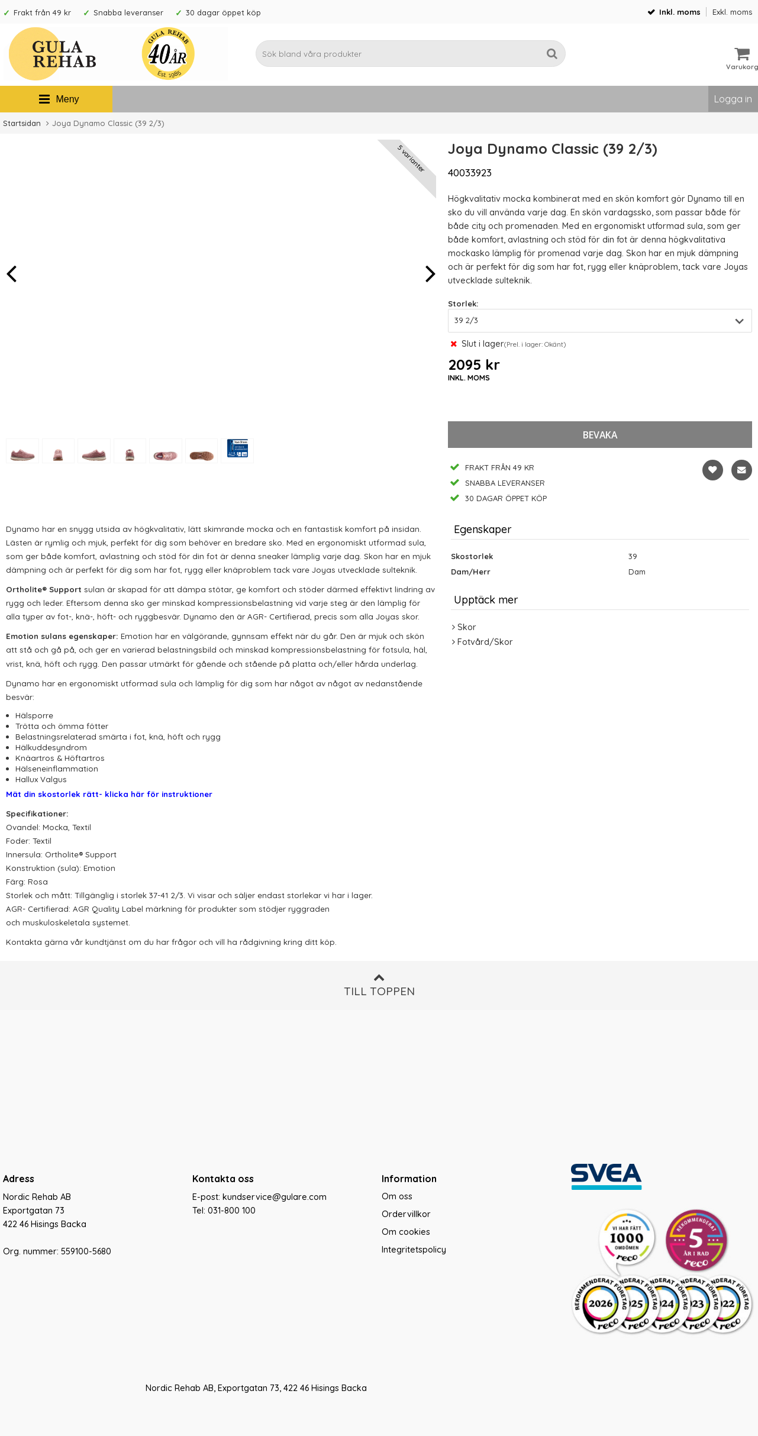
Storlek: (463, 303)
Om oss (397, 1196)
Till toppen (379, 985)
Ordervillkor (406, 1214)
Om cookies (406, 1232)
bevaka (600, 434)
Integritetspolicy (414, 1249)
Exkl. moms (732, 12)
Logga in (733, 99)
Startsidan (22, 123)
